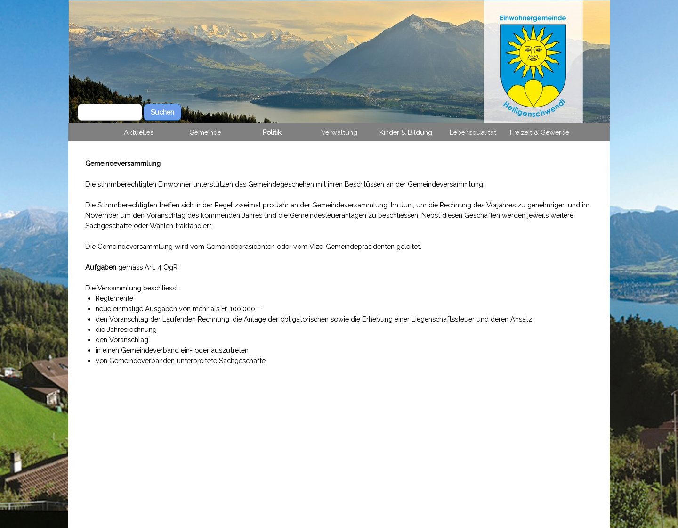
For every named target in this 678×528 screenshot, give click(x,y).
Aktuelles (138, 132)
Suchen (162, 112)
